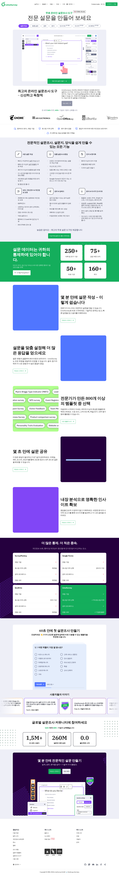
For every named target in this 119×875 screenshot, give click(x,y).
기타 (39, 674)
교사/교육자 (68, 670)
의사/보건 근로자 (70, 662)
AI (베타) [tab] (93, 26)
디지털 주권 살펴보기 (21, 273)
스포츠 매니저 (43, 670)
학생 (65, 666)
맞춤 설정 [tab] (35, 26)
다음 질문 (40, 684)
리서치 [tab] (79, 26)
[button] (37, 4)
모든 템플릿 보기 (68, 421)
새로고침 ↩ (50, 684)
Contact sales (95, 4)
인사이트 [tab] (65, 26)
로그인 (103, 4)
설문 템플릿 (33, 164)
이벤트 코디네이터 (44, 658)
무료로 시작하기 (68, 320)
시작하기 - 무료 (111, 4)
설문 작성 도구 (34, 161)
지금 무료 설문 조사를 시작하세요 (59, 236)
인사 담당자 (68, 658)
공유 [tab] (44, 26)
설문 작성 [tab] (24, 26)
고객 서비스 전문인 (70, 654)
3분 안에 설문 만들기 (59, 81)
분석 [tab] (52, 26)
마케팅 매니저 (43, 662)
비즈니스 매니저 (44, 654)
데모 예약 (67, 103)
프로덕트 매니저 (44, 666)
